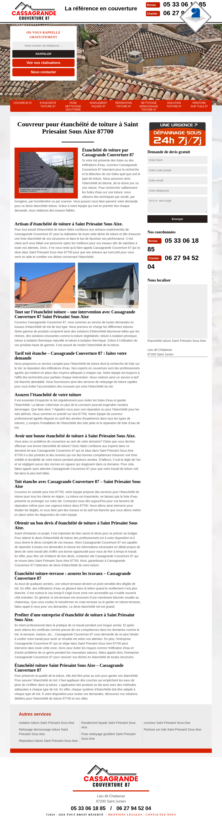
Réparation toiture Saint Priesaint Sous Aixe (48, 740)
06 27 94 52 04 (133, 808)
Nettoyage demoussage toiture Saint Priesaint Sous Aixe (43, 732)
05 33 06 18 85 (88, 808)
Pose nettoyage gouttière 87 (73, 106)
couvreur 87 (22, 102)
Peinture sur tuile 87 (199, 104)
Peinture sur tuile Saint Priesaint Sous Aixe (172, 729)
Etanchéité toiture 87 (48, 104)
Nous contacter (43, 72)
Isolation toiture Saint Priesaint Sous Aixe (46, 722)
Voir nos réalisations (43, 63)
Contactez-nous (161, 814)
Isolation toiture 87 (173, 104)
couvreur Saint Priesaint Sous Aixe (167, 722)
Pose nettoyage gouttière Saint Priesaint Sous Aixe (108, 736)
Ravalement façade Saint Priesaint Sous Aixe (108, 725)
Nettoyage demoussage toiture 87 (148, 106)
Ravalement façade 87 (98, 104)
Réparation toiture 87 (123, 104)
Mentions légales (125, 814)
